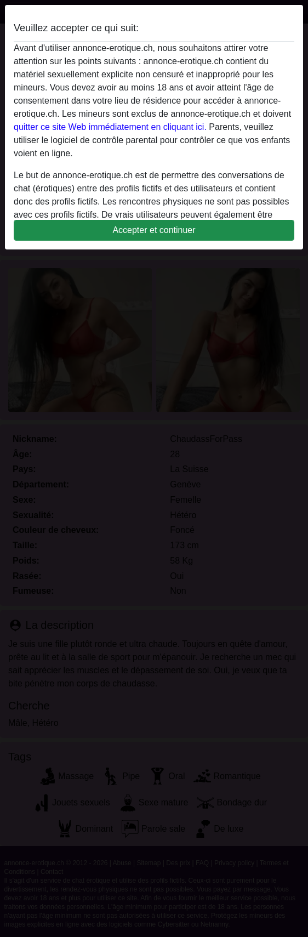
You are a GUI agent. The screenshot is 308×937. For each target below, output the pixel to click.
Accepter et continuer (153, 230)
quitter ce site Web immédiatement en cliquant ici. (110, 127)
